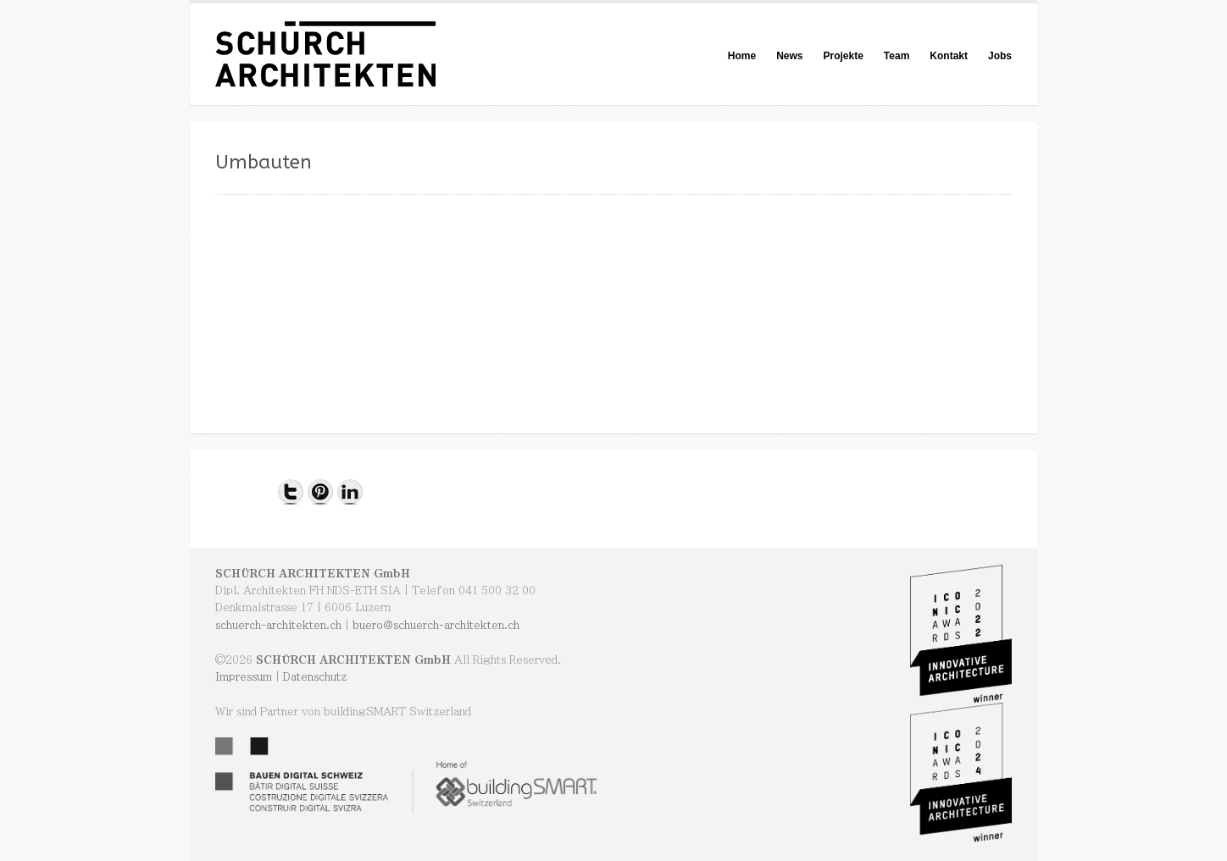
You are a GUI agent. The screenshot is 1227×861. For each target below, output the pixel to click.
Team (896, 56)
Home (742, 56)
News (789, 56)
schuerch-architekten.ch (278, 625)
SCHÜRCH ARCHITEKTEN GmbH (312, 573)
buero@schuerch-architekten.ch (436, 625)
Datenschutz (315, 676)
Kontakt (949, 56)
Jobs (1000, 56)
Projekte (843, 56)
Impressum (243, 676)
